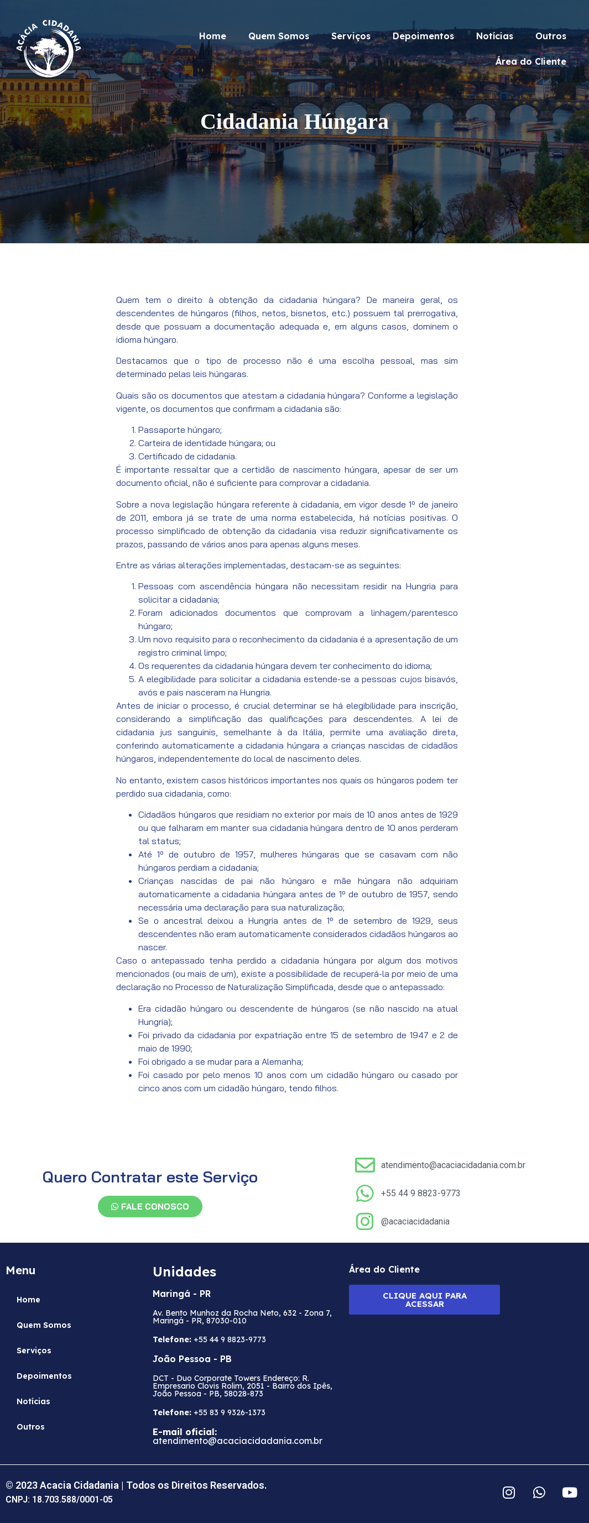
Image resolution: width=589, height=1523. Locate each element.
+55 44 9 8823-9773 (209, 1339)
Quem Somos (278, 35)
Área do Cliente (531, 61)
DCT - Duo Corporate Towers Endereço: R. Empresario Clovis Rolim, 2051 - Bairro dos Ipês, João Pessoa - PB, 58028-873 (242, 1386)
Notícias (494, 35)
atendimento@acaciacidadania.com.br (237, 1436)
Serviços (351, 35)
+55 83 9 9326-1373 (209, 1412)
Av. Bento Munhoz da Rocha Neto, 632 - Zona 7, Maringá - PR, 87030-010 (242, 1317)
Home (212, 35)
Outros (550, 35)
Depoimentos (423, 35)
